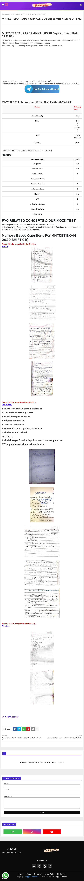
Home (4, 14)
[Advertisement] (42, 64)
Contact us (37, 874)
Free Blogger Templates (59, 877)
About (28, 874)
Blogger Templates (31, 877)
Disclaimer (61, 874)
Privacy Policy (49, 874)
